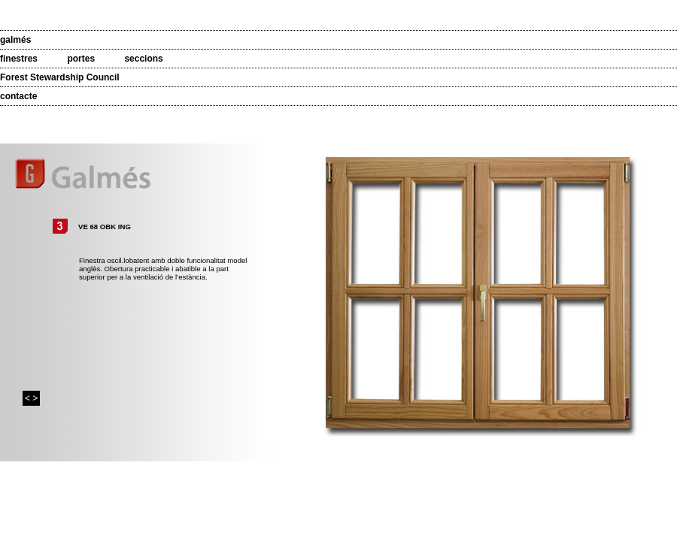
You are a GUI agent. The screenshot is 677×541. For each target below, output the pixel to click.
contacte (18, 96)
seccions (143, 58)
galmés (15, 40)
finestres (19, 58)
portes (81, 58)
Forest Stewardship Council (60, 77)
